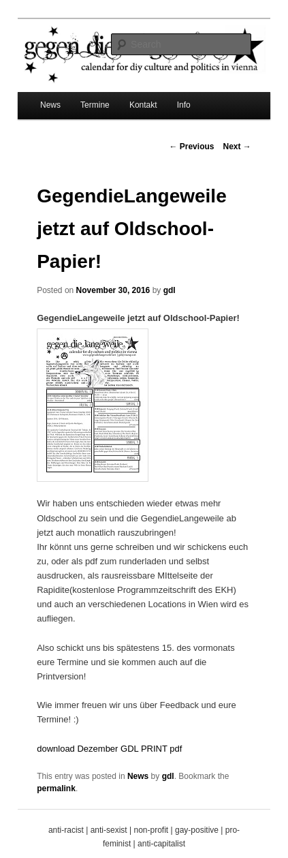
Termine (95, 105)
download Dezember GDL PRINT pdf (109, 749)
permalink (56, 788)
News (50, 105)
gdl (169, 290)
